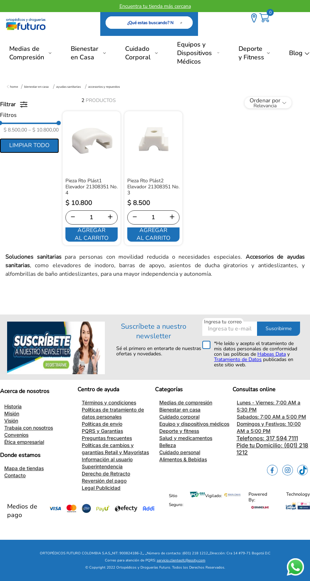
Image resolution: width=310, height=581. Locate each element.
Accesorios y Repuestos (104, 87)
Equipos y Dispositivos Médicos (194, 53)
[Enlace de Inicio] (12, 87)
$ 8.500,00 (15, 130)
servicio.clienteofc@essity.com (181, 560)
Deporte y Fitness (251, 52)
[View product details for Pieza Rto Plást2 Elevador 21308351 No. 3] (153, 178)
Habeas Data (271, 354)
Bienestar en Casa (84, 52)
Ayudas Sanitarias (68, 87)
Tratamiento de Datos (238, 359)
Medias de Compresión (26, 52)
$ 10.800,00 (43, 130)
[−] (73, 217)
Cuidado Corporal (137, 52)
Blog (296, 53)
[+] (110, 217)
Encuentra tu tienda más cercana (155, 6)
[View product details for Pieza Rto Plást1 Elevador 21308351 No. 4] (92, 178)
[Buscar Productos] (182, 22)
